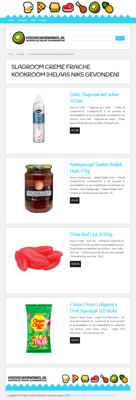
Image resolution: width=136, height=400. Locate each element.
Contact (43, 20)
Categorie (22, 20)
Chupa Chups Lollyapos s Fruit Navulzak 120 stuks (93, 308)
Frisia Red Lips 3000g (91, 235)
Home (11, 20)
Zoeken (120, 38)
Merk (33, 20)
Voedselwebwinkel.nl (106, 395)
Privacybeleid (78, 395)
